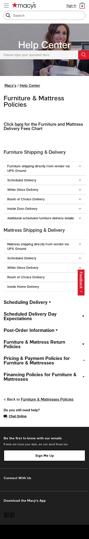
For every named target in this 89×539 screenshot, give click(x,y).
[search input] (44, 15)
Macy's (10, 85)
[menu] (6, 5)
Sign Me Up (44, 455)
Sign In (71, 5)
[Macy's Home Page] (24, 5)
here (19, 124)
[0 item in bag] (82, 5)
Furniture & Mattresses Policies (47, 399)
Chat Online (15, 416)
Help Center (44, 44)
